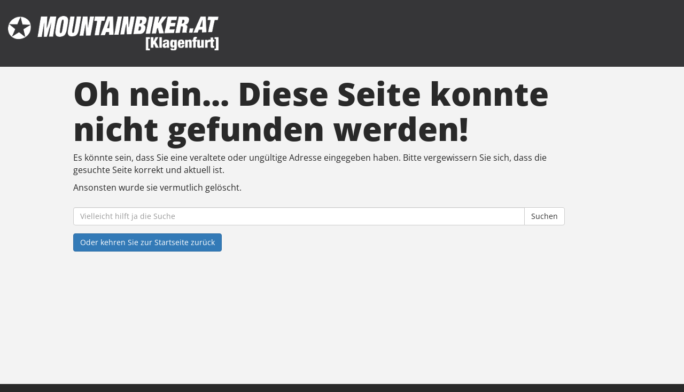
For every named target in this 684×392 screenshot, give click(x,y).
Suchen (544, 216)
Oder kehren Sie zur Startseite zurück (147, 242)
